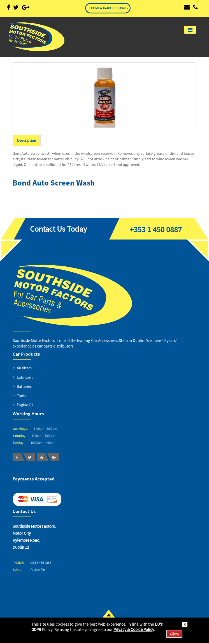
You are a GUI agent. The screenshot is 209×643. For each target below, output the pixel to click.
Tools (21, 395)
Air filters (24, 367)
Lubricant (25, 377)
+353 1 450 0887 (156, 229)
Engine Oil (25, 404)
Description (26, 140)
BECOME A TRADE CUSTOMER (107, 8)
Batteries (24, 386)
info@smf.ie (36, 569)
